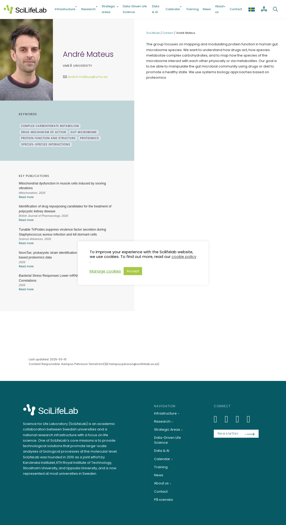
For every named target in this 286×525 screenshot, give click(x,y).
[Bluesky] (229, 419)
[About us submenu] (170, 484)
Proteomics (89, 138)
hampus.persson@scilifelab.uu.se (133, 364)
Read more (26, 197)
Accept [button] (133, 271)
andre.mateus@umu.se (88, 77)
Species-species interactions (45, 144)
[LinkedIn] (218, 419)
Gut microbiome (84, 132)
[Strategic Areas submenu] (182, 430)
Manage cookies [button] (105, 271)
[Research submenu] (172, 422)
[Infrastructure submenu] (179, 413)
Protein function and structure (48, 138)
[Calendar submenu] (172, 459)
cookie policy (184, 256)
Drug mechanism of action (43, 132)
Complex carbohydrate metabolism (50, 126)
